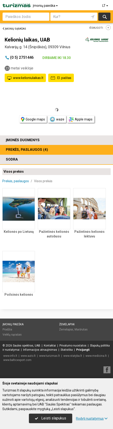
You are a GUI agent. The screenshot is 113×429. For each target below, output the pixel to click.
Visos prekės (13, 171)
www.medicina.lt (96, 355)
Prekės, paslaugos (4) (27, 150)
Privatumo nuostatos (72, 345)
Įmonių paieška (45, 5)
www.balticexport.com (17, 360)
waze (56, 119)
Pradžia (7, 329)
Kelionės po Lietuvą (19, 231)
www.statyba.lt (72, 355)
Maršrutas (81, 329)
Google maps (33, 119)
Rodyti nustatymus (92, 418)
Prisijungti (82, 349)
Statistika (67, 349)
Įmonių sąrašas (14, 28)
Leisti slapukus (50, 418)
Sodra (12, 159)
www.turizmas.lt (49, 355)
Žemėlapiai (67, 324)
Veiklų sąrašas (12, 334)
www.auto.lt (28, 355)
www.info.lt (10, 355)
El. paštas (61, 78)
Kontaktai (50, 345)
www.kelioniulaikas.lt (25, 78)
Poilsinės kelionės (18, 294)
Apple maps (80, 119)
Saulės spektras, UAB (26, 345)
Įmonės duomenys (23, 140)
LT (105, 5)
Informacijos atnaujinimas (40, 349)
